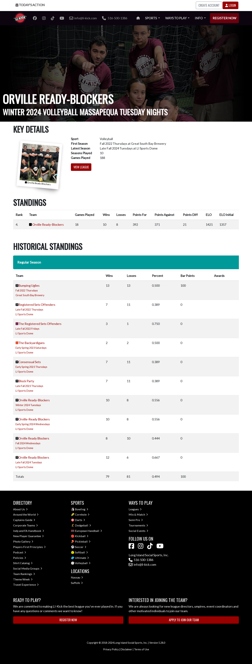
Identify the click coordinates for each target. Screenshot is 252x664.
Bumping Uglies (29, 285)
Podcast (19, 552)
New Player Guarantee (28, 536)
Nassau (77, 577)
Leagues (135, 509)
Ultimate (82, 557)
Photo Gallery (23, 541)
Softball (81, 552)
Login (230, 5)
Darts (80, 520)
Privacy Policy (111, 649)
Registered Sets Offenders (36, 305)
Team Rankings (24, 574)
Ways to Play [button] (176, 18)
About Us (20, 509)
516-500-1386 (114, 18)
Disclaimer (126, 649)
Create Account (209, 5)
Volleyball (82, 563)
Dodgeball (83, 525)
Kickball (81, 536)
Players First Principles (29, 547)
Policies (19, 557)
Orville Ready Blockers (33, 438)
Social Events (138, 530)
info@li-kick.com (142, 564)
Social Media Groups (27, 568)
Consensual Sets (29, 362)
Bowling (81, 509)
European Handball (88, 530)
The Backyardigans (31, 343)
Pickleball (82, 541)
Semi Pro (136, 520)
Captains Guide (24, 520)
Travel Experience (26, 584)
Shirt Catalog (23, 563)
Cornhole (82, 514)
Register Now (224, 18)
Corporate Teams (25, 525)
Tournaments (138, 525)
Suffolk (77, 582)
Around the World (25, 514)
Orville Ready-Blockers (48, 224)
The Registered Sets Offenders (39, 324)
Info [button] (199, 18)
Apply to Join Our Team (184, 620)
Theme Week (23, 579)
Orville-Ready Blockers (34, 419)
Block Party (26, 381)
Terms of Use (141, 649)
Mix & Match (138, 514)
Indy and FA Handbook (28, 530)
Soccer (80, 547)
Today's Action (30, 5)
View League (81, 167)
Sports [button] (151, 18)
